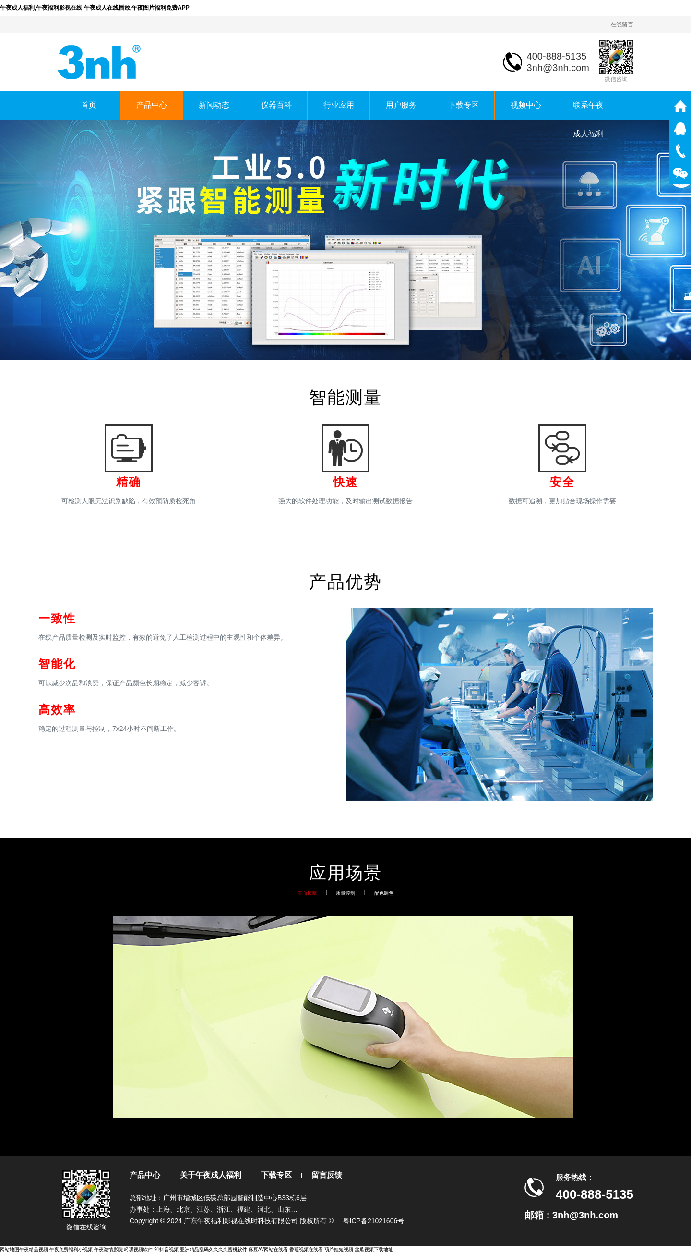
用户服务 (401, 105)
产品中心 (151, 105)
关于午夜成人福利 (210, 1175)
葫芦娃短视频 (338, 1249)
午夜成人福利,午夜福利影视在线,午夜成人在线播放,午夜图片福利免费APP (95, 7)
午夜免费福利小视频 (71, 1249)
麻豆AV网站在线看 (268, 1249)
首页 (88, 105)
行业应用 (338, 105)
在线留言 (621, 24)
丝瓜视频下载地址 (374, 1249)
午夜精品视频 (33, 1249)
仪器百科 (276, 105)
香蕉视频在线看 (306, 1249)
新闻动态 (214, 105)
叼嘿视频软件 (138, 1249)
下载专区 (463, 105)
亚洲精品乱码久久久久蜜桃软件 (213, 1249)
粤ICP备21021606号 (374, 1221)
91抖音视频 (166, 1249)
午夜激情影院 (108, 1249)
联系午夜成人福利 (588, 110)
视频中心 (526, 105)
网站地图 (9, 1249)
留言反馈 (326, 1175)
